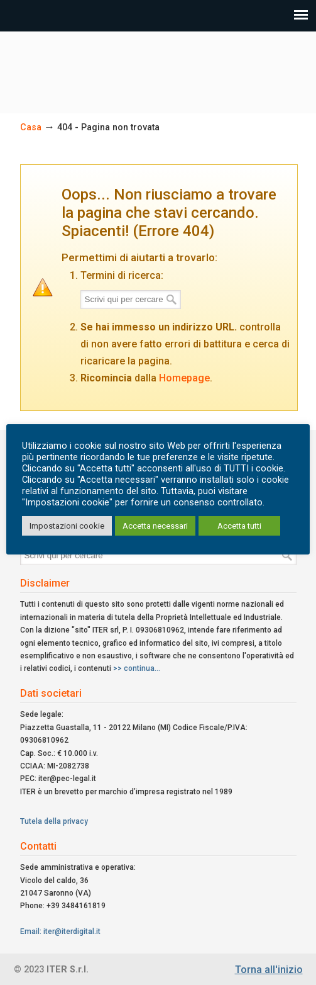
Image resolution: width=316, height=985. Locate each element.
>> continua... (136, 668)
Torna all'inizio (269, 970)
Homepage (184, 378)
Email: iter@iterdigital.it (60, 931)
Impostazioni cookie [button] (67, 526)
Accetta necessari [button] (155, 526)
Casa (30, 127)
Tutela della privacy (54, 821)
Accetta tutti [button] (239, 526)
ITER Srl (158, 66)
